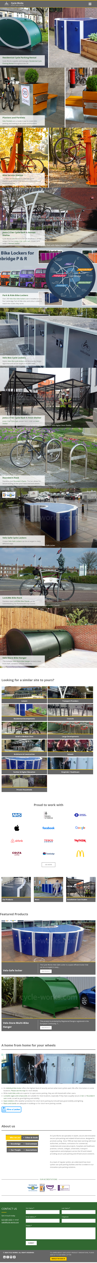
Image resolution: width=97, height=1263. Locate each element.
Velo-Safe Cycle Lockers (14, 537)
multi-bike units (14, 1094)
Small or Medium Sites (24, 736)
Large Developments (70, 736)
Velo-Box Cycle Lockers (14, 357)
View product (46, 972)
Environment (31, 1144)
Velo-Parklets (7, 121)
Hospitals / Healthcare (70, 772)
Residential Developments (24, 719)
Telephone (65, 1218)
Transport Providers (70, 701)
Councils (70, 719)
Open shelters (8, 1102)
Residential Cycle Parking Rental (19, 57)
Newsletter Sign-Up (58, 1259)
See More (48, 865)
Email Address (31, 1218)
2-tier (82, 1096)
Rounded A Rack (10, 477)
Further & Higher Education (24, 772)
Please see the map (18, 1091)
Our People (16, 1151)
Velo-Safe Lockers (15, 541)
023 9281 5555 (6, 1220)
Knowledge (16, 1144)
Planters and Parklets (13, 117)
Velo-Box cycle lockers (16, 361)
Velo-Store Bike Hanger (14, 657)
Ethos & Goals (31, 1138)
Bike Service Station (12, 175)
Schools (70, 754)
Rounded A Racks (20, 481)
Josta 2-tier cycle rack (22, 241)
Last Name (66, 1209)
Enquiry (29, 1226)
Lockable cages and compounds (15, 1096)
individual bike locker (14, 1089)
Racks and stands (9, 1104)
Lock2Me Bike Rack (12, 597)
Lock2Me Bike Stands (21, 601)
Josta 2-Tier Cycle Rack (13, 232)
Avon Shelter (34, 417)
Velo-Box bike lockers (18, 299)
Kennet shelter (14, 243)
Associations (31, 1151)
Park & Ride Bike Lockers (15, 295)
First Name (30, 1209)
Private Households (24, 790)
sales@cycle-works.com (10, 1223)
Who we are (15, 1138)
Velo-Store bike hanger (21, 661)
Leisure (24, 701)
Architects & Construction (24, 754)
